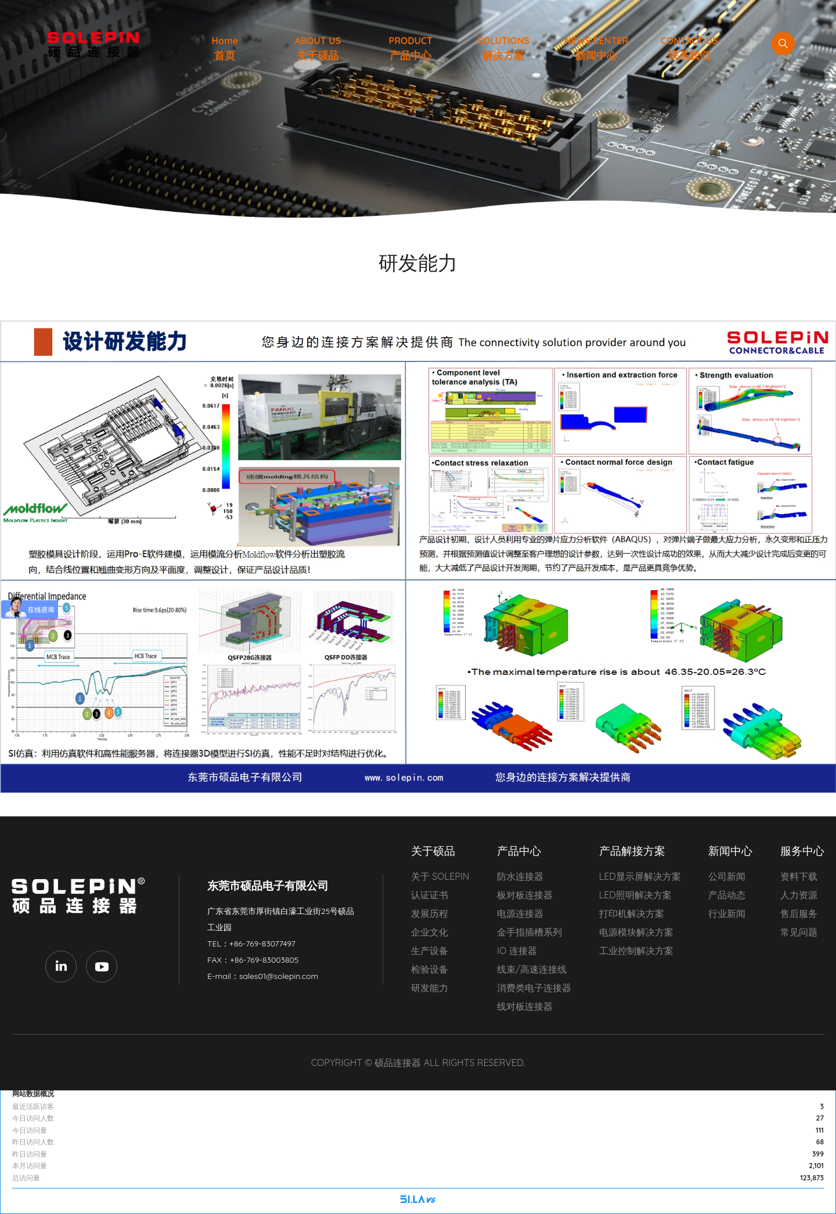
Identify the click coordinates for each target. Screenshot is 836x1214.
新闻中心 (730, 851)
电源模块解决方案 (636, 932)
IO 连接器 (517, 950)
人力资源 (798, 895)
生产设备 (429, 950)
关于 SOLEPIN (440, 876)
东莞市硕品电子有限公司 (81, 896)
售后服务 (798, 913)
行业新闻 (726, 913)
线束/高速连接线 (532, 969)
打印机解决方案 (631, 913)
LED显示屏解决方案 (640, 876)
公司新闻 (726, 876)
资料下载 (798, 876)
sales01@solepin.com (278, 976)
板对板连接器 (525, 895)
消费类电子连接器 (534, 987)
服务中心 (802, 851)
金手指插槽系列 (529, 932)
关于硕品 (433, 851)
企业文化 (429, 932)
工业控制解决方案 (636, 950)
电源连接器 (520, 913)
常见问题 (798, 932)
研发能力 (429, 987)
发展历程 (429, 913)
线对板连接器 (525, 1006)
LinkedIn (61, 966)
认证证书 (429, 895)
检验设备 (429, 969)
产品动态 (726, 895)
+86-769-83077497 (262, 943)
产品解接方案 (632, 851)
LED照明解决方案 (635, 895)
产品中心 (519, 851)
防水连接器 (520, 876)
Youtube (101, 966)
